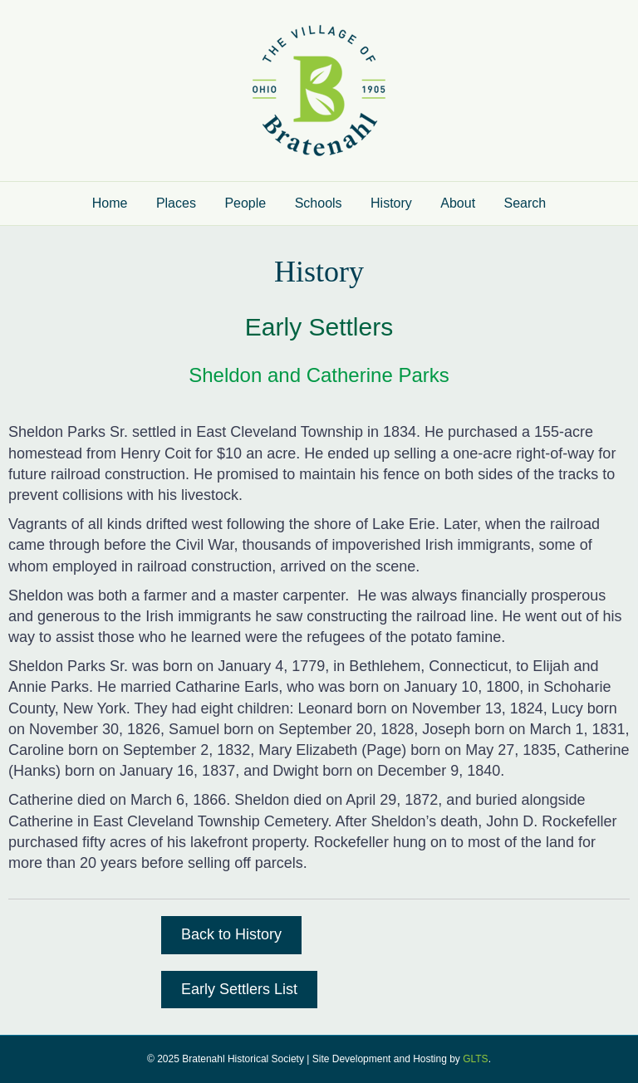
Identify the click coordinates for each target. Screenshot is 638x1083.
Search (525, 203)
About (457, 203)
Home (110, 203)
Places (176, 203)
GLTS (475, 1059)
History (391, 203)
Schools (318, 203)
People (245, 203)
